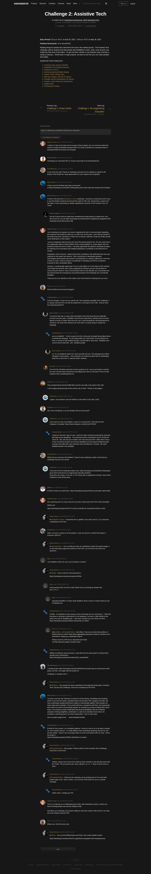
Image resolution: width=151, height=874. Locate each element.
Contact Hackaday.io (42, 865)
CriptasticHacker (52, 297)
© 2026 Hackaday (75, 869)
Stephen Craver (52, 142)
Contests (52, 3)
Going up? (75, 860)
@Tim (54, 835)
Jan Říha (50, 407)
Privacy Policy (78, 865)
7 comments (100, 114)
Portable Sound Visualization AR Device (59, 79)
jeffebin (49, 487)
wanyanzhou (51, 530)
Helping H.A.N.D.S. (51, 70)
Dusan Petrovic (54, 516)
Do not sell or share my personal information (109, 865)
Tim (48, 286)
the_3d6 (52, 366)
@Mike (54, 573)
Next (58, 849)
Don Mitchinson (52, 169)
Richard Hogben (54, 213)
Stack (69, 3)
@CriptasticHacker (69, 632)
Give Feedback (56, 865)
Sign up (123, 3)
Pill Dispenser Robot (51, 86)
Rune (51, 584)
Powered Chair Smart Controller (56, 65)
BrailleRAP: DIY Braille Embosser (56, 67)
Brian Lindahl (53, 313)
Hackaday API (89, 865)
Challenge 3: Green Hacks (59, 108)
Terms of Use (67, 865)
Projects (34, 3)
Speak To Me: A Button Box (54, 74)
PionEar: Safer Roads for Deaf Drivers (58, 81)
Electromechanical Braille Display (56, 72)
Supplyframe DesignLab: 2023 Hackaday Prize (81, 20)
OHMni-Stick (49, 84)
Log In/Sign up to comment (50, 137)
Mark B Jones (51, 182)
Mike (48, 558)
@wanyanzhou (57, 546)
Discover (43, 3)
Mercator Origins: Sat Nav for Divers (57, 77)
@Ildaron (55, 685)
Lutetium (59, 26)
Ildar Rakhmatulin (52, 665)
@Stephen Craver (70, 199)
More (77, 3)
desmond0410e (52, 157)
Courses (61, 3)
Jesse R (49, 382)
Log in (133, 3)
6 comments (63, 111)
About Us (31, 865)
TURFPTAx (53, 396)
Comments (91, 26)
